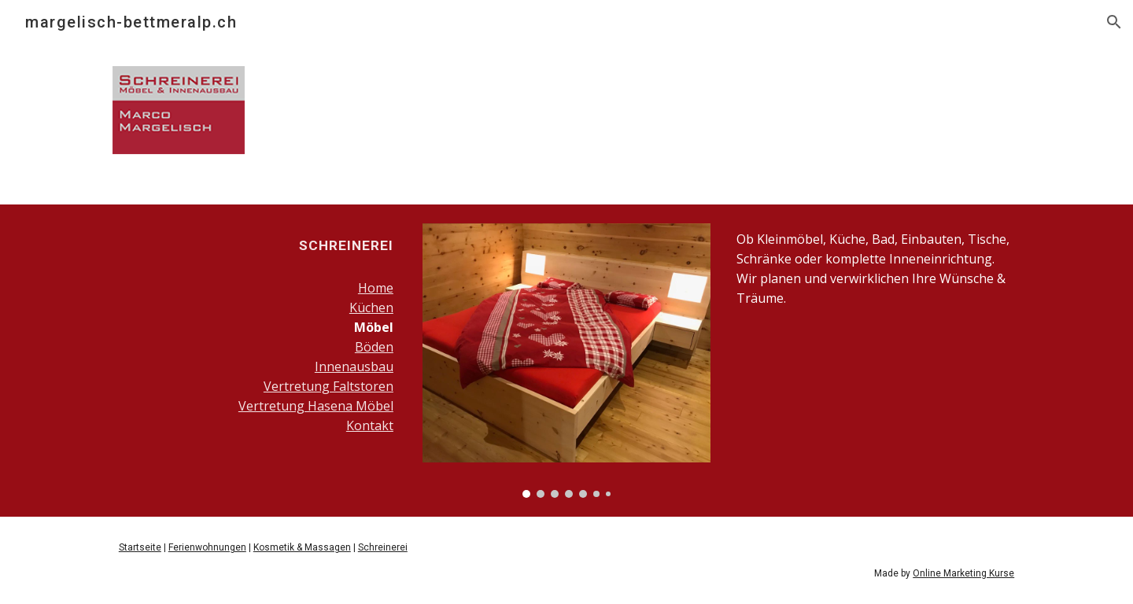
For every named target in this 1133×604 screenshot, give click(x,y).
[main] (256, 245)
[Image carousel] (566, 360)
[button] (1114, 22)
